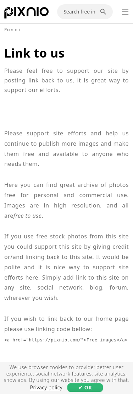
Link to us (34, 53)
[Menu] (125, 11)
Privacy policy (46, 387)
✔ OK (85, 387)
